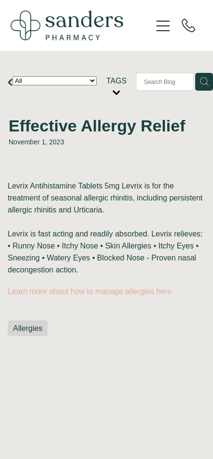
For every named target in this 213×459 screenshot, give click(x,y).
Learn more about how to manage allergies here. (91, 291)
